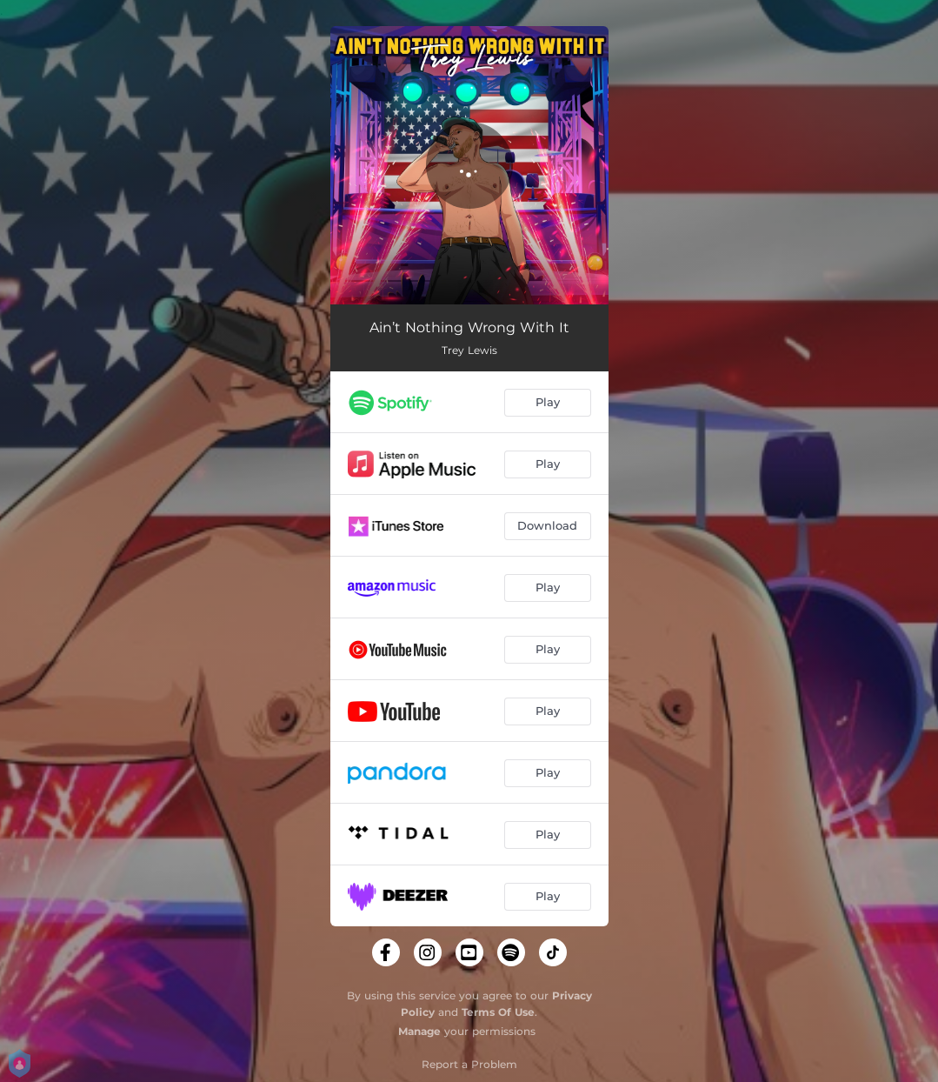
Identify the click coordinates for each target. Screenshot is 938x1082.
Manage (419, 1031)
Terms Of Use (498, 1012)
